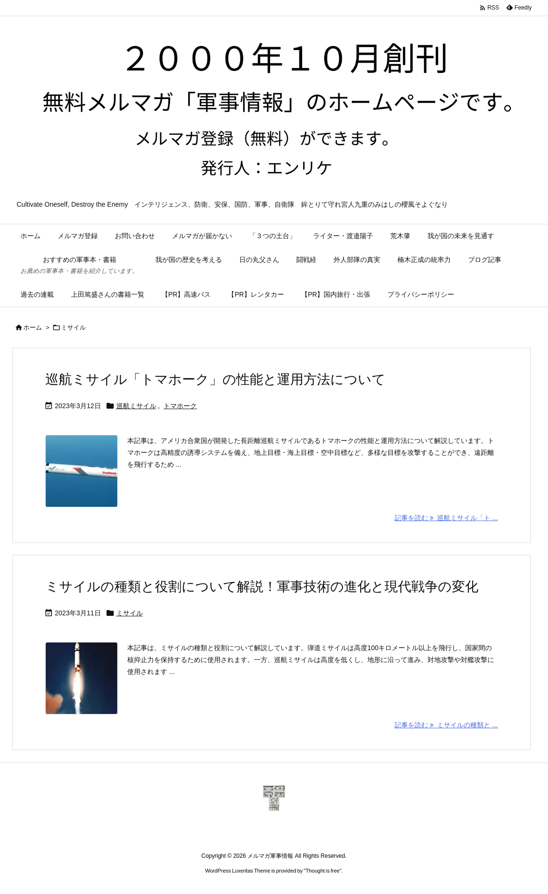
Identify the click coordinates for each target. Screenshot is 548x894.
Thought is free (322, 871)
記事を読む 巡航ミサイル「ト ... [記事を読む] (446, 518)
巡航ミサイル (136, 406)
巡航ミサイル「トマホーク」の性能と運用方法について (215, 379)
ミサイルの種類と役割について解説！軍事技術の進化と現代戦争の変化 (261, 586)
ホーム (32, 327)
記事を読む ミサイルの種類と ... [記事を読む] (446, 725)
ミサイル (129, 613)
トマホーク (180, 406)
